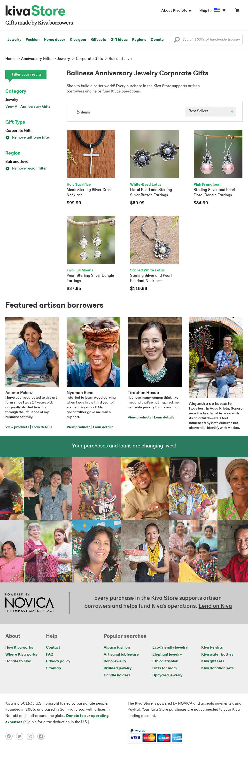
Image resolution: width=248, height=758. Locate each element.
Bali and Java (16, 162)
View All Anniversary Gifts (28, 107)
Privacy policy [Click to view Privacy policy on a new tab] (58, 661)
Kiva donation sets (217, 668)
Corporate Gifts (18, 131)
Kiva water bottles (217, 655)
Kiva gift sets (212, 661)
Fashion (32, 40)
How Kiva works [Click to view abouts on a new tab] (19, 648)
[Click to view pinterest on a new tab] (10, 736)
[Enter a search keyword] (206, 39)
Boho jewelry (115, 661)
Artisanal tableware (121, 655)
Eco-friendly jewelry (170, 648)
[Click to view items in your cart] (237, 11)
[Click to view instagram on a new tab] (32, 736)
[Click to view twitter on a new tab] (21, 736)
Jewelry (14, 40)
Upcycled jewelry (167, 675)
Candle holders (117, 675)
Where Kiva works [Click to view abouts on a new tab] (21, 655)
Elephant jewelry (167, 655)
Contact (53, 648)
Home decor (54, 40)
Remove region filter (26, 168)
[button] (177, 40)
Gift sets (98, 40)
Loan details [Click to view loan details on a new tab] (42, 427)
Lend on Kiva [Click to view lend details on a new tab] (215, 606)
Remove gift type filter (27, 138)
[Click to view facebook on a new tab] (42, 736)
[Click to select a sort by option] (211, 111)
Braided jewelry (118, 668)
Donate (157, 40)
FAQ (49, 655)
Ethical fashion (165, 661)
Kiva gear (78, 40)
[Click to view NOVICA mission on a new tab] (29, 603)
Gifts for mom (164, 668)
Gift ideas (119, 40)
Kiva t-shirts (212, 648)
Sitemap (53, 668)
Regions (139, 40)
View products (17, 427)
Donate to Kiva (18, 661)
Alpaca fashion (117, 648)
